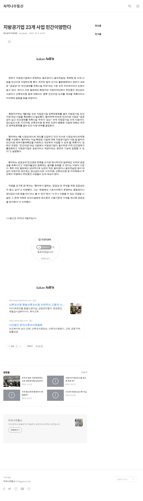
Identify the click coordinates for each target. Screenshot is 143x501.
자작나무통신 (13, 6)
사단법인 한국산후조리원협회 (25, 325)
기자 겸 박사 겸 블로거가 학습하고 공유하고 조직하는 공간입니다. (34, 424)
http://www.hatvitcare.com (20, 300)
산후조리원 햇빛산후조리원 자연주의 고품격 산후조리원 (37, 304)
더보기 (84, 372)
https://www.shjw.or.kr (18, 321)
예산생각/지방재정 (10, 33)
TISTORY (7, 477)
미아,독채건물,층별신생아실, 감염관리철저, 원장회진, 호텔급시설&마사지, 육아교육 (36, 310)
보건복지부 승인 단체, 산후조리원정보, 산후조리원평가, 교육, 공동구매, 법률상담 (45, 330)
